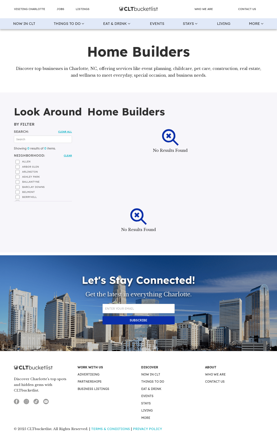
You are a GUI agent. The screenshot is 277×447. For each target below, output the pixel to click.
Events (157, 23)
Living (223, 23)
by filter (24, 124)
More (145, 417)
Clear (68, 155)
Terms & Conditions (110, 429)
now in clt (24, 23)
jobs (60, 9)
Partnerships (90, 381)
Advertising (88, 374)
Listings (82, 9)
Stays (146, 403)
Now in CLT (150, 374)
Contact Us (215, 381)
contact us (247, 9)
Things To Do (152, 381)
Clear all (65, 131)
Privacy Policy (147, 429)
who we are (203, 9)
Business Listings (93, 389)
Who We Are (215, 374)
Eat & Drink (151, 389)
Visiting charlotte (29, 9)
